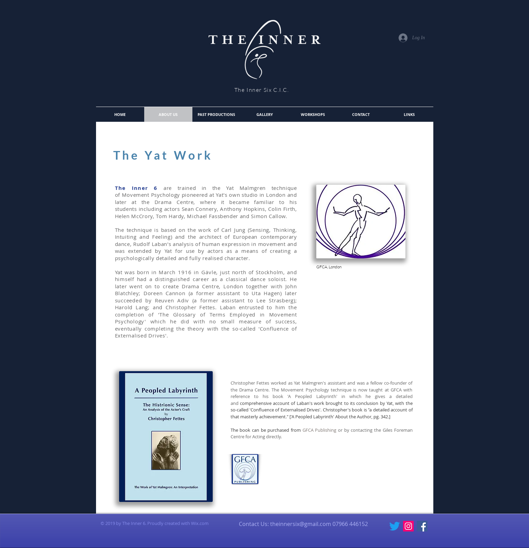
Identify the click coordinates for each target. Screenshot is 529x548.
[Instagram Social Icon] (408, 526)
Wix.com (200, 523)
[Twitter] (394, 526)
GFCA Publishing (320, 430)
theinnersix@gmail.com (300, 524)
